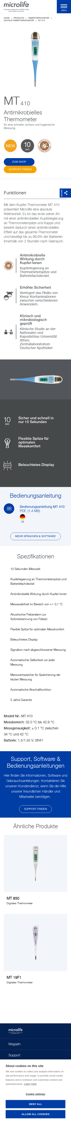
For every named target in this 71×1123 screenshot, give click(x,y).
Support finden (20, 169)
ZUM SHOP (19, 162)
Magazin (15, 1044)
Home (6, 18)
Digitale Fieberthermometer (19, 20)
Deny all (35, 1104)
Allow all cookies (35, 1114)
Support (14, 1055)
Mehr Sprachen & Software (35, 536)
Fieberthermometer (38, 18)
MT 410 (41, 20)
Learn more (30, 1084)
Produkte (19, 18)
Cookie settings (35, 1094)
